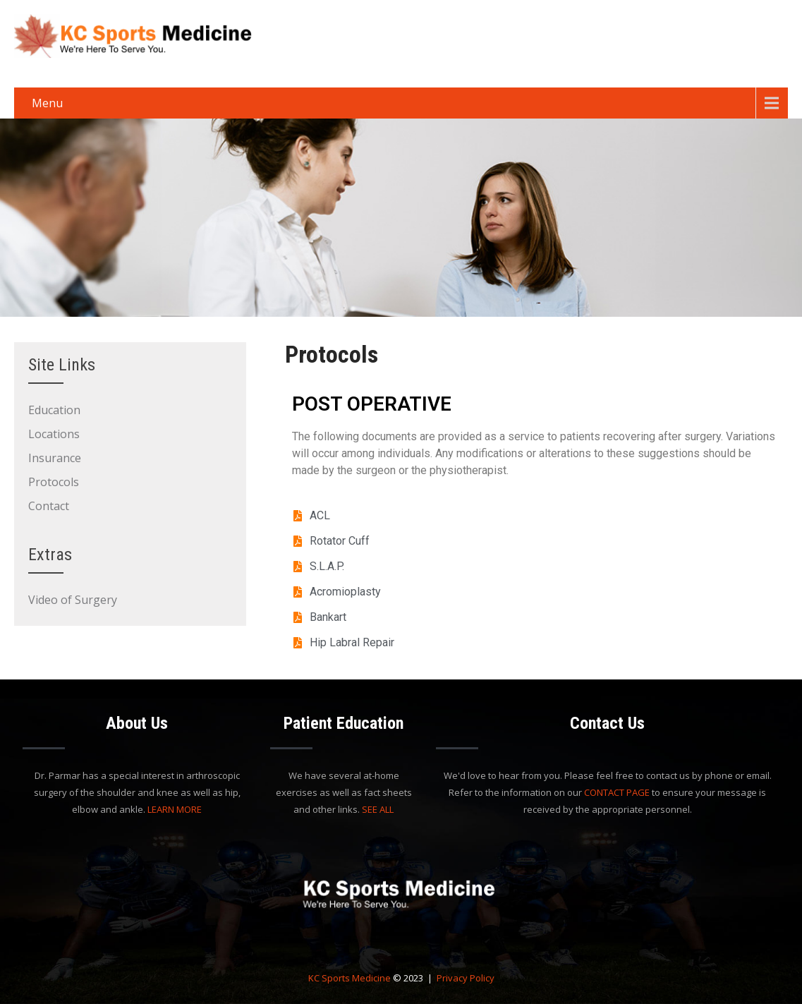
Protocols (53, 482)
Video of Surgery (72, 599)
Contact (48, 506)
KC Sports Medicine (349, 978)
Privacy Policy (465, 978)
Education (54, 410)
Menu (47, 103)
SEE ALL (378, 809)
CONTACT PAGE (617, 792)
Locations (54, 434)
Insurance (54, 458)
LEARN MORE (174, 809)
